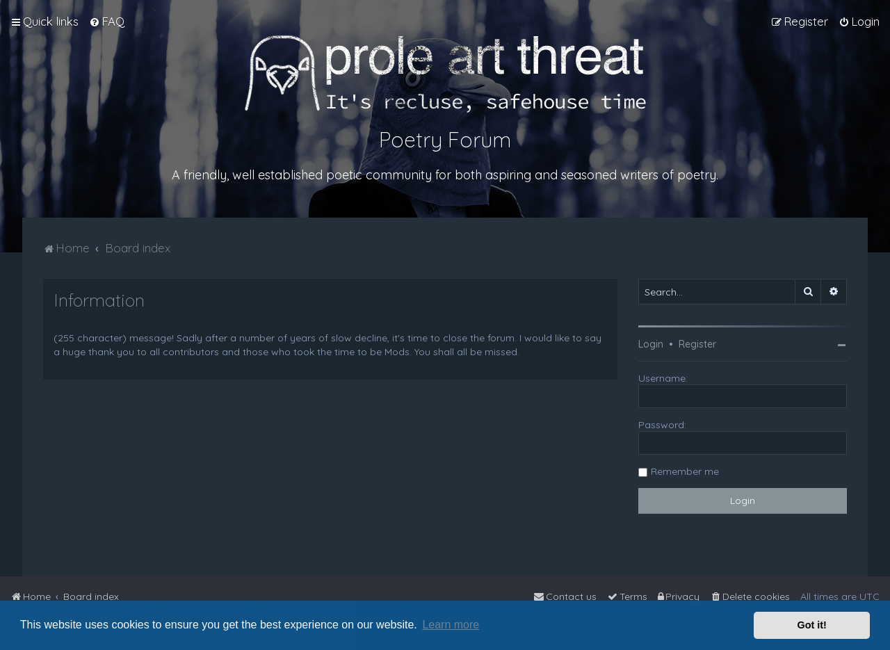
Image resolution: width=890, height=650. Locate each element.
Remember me (685, 471)
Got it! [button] (812, 625)
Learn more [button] (450, 625)
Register (697, 344)
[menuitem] (106, 21)
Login (650, 344)
